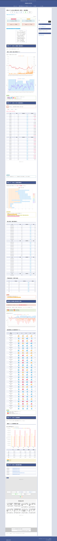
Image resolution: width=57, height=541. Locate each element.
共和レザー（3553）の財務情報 (20, 39)
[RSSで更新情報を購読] (22, 496)
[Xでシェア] (12, 12)
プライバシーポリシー (45, 538)
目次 (20, 30)
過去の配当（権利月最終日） (21, 35)
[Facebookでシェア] (17, 12)
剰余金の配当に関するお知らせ (16, 468)
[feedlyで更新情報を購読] (20, 496)
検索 (39, 20)
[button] (30, 12)
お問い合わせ (40, 538)
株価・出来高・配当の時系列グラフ (21, 32)
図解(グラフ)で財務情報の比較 (21, 40)
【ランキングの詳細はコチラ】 (42, 26)
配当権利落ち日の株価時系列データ (21, 38)
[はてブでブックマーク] (21, 12)
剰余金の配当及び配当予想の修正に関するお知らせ (19, 472)
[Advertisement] (21, 167)
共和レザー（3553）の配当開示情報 (21, 41)
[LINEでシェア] (25, 12)
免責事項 (50, 538)
